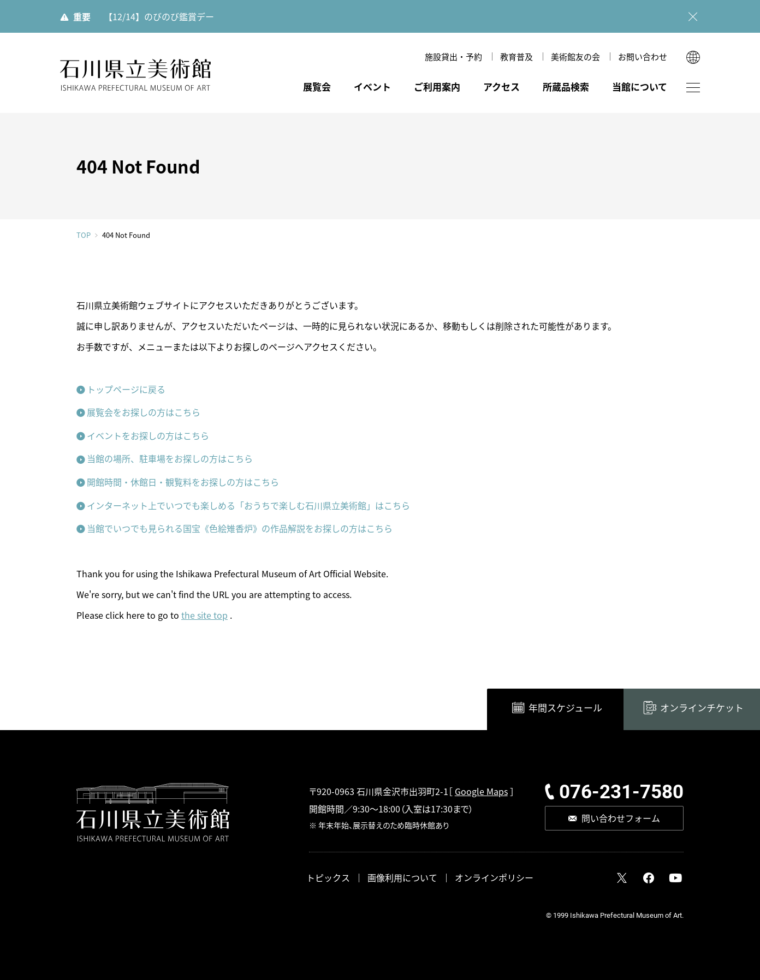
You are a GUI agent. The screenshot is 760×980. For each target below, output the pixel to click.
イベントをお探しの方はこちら (148, 435)
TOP (83, 234)
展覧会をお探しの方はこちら (143, 412)
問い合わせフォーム (620, 817)
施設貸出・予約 (453, 56)
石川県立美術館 (135, 75)
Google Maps (481, 791)
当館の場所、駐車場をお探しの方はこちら (170, 458)
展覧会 (317, 86)
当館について (639, 86)
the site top (204, 615)
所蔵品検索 (566, 86)
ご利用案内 (437, 86)
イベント (372, 86)
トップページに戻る (126, 389)
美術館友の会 (575, 56)
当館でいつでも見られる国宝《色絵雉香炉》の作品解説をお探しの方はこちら (240, 528)
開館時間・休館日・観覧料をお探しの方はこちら (183, 481)
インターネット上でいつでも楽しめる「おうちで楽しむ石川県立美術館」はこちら (248, 505)
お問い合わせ (642, 56)
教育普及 (516, 56)
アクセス (501, 86)
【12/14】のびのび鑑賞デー (159, 16)
